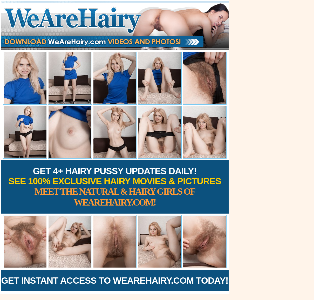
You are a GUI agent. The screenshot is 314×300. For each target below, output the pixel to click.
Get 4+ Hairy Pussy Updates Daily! (114, 187)
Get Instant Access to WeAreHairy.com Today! (114, 280)
